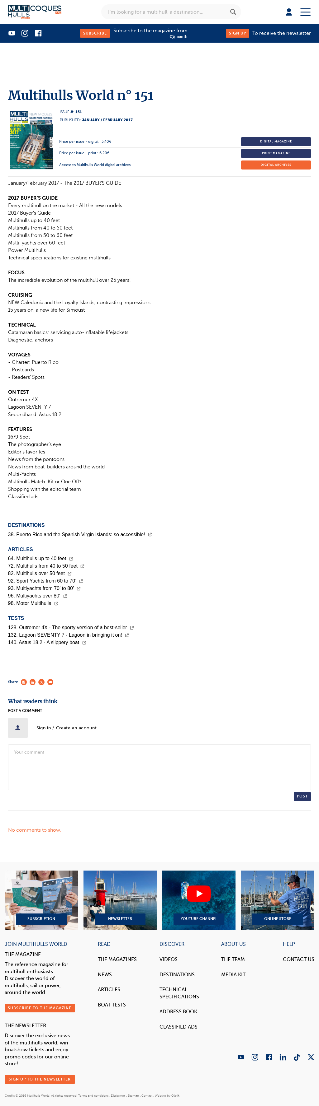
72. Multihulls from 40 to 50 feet (46, 566)
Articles (109, 989)
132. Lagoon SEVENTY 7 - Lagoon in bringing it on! (68, 635)
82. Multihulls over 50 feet (40, 573)
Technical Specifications (179, 993)
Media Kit (233, 975)
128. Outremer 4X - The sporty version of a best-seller (71, 627)
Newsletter (120, 900)
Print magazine (276, 153)
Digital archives (276, 164)
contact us (298, 959)
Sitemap (133, 1095)
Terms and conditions (93, 1095)
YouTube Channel (199, 900)
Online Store (277, 900)
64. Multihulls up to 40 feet (40, 558)
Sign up (237, 33)
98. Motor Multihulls (33, 603)
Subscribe (95, 33)
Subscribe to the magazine (39, 1008)
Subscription (41, 900)
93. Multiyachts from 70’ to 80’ (44, 588)
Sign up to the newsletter (40, 1079)
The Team (233, 959)
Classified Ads (179, 1027)
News (105, 975)
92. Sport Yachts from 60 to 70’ (45, 580)
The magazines (117, 959)
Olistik (175, 1095)
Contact (146, 1095)
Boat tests (112, 1005)
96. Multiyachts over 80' (37, 595)
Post (302, 796)
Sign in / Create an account (66, 728)
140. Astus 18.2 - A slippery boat (47, 642)
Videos (169, 959)
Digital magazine (276, 141)
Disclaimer (118, 1095)
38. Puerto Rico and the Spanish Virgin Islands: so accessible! (80, 534)
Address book (178, 1012)
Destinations (177, 975)
